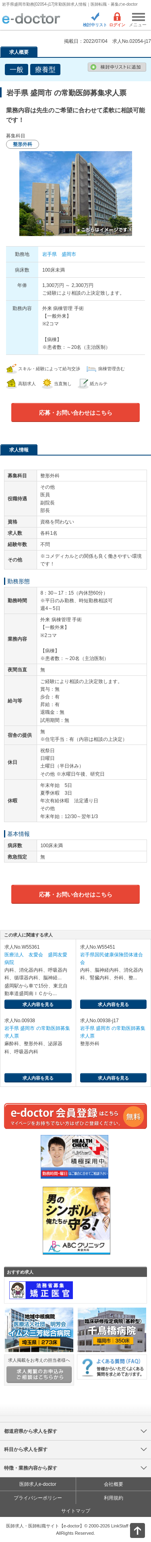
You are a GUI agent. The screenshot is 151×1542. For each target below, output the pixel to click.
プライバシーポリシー (38, 1498)
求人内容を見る (38, 1004)
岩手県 (49, 254)
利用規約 (113, 1498)
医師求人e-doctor (37, 1484)
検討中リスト (95, 25)
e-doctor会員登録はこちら (75, 1116)
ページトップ (131, 1530)
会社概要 (113, 1484)
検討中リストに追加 (117, 67)
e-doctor (31, 19)
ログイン (117, 25)
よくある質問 (112, 1366)
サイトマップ (75, 1511)
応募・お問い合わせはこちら (75, 412)
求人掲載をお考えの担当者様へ (39, 1370)
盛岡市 (69, 254)
